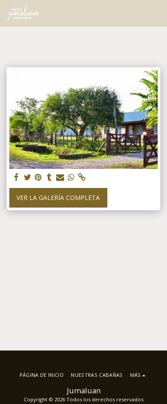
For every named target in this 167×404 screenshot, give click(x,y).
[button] (155, 13)
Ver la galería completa (58, 197)
